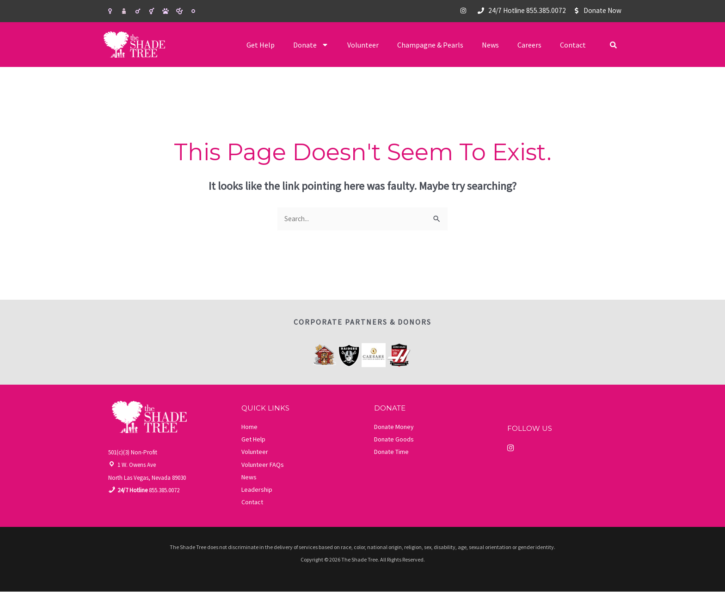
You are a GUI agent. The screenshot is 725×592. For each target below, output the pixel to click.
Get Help (260, 44)
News (490, 44)
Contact (573, 44)
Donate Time (391, 452)
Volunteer (363, 44)
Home (249, 427)
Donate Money (394, 427)
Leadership (256, 490)
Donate (311, 44)
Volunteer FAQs (262, 465)
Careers (529, 44)
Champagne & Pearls (430, 44)
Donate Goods (394, 439)
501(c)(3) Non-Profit (132, 453)
